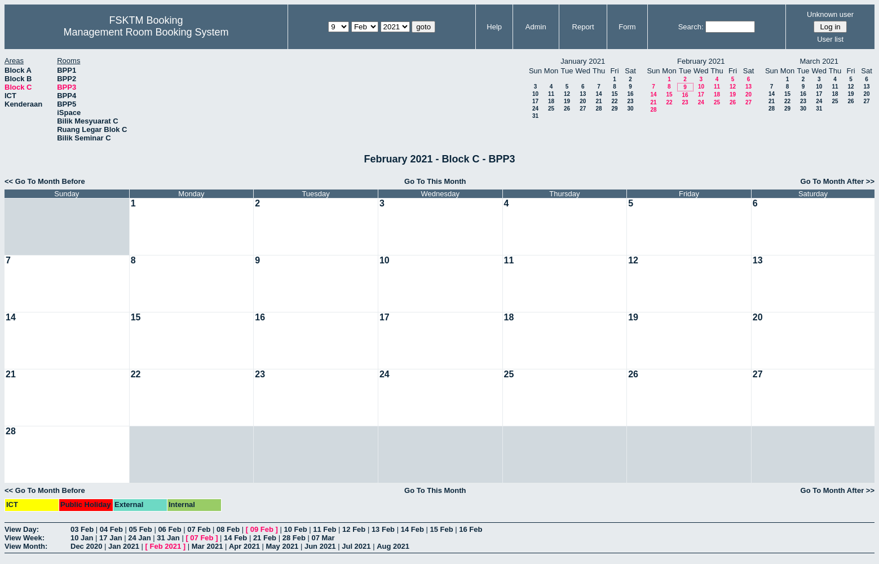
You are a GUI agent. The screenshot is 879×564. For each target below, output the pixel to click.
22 (614, 101)
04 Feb (111, 529)
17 (535, 101)
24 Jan (139, 538)
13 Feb (383, 529)
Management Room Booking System (145, 32)
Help (494, 27)
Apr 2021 (244, 546)
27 (583, 108)
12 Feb (353, 529)
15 (614, 94)
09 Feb (261, 529)
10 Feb (295, 529)
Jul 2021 (356, 546)
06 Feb (169, 529)
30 (630, 108)
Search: (691, 27)
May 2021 (282, 546)
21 (598, 101)
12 (567, 94)
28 (598, 108)
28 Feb (294, 538)
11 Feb (324, 529)
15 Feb (441, 529)
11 (551, 94)
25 (551, 108)
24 (535, 108)
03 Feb (82, 529)
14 (598, 94)
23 (630, 101)
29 (614, 108)
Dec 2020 (86, 546)
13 (583, 94)
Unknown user (830, 14)
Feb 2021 (166, 546)
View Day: (22, 529)
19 (567, 101)
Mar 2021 (207, 546)
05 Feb (140, 529)
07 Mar (322, 538)
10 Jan (81, 538)
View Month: (26, 546)
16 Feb (470, 529)
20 (583, 101)
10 (535, 94)
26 (567, 108)
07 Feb (198, 529)
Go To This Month (435, 181)
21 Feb (264, 538)
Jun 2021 (320, 546)
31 (535, 116)
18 (551, 101)
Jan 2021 (123, 546)
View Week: (25, 538)
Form (627, 27)
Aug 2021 (393, 546)
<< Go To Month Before (45, 181)
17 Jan (110, 538)
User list (830, 39)
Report (583, 27)
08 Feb (228, 529)
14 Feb (412, 529)
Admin (535, 27)
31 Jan (168, 538)
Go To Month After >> (837, 181)
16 (630, 94)
